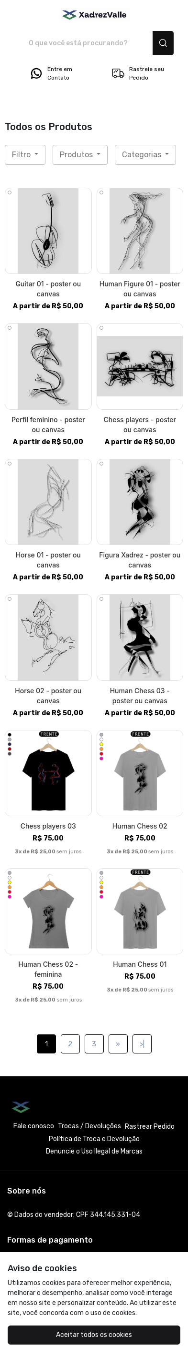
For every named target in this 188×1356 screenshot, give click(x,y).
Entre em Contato (50, 73)
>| (142, 1044)
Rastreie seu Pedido (137, 73)
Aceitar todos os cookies (94, 1335)
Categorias (142, 154)
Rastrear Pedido (150, 1127)
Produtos (77, 154)
